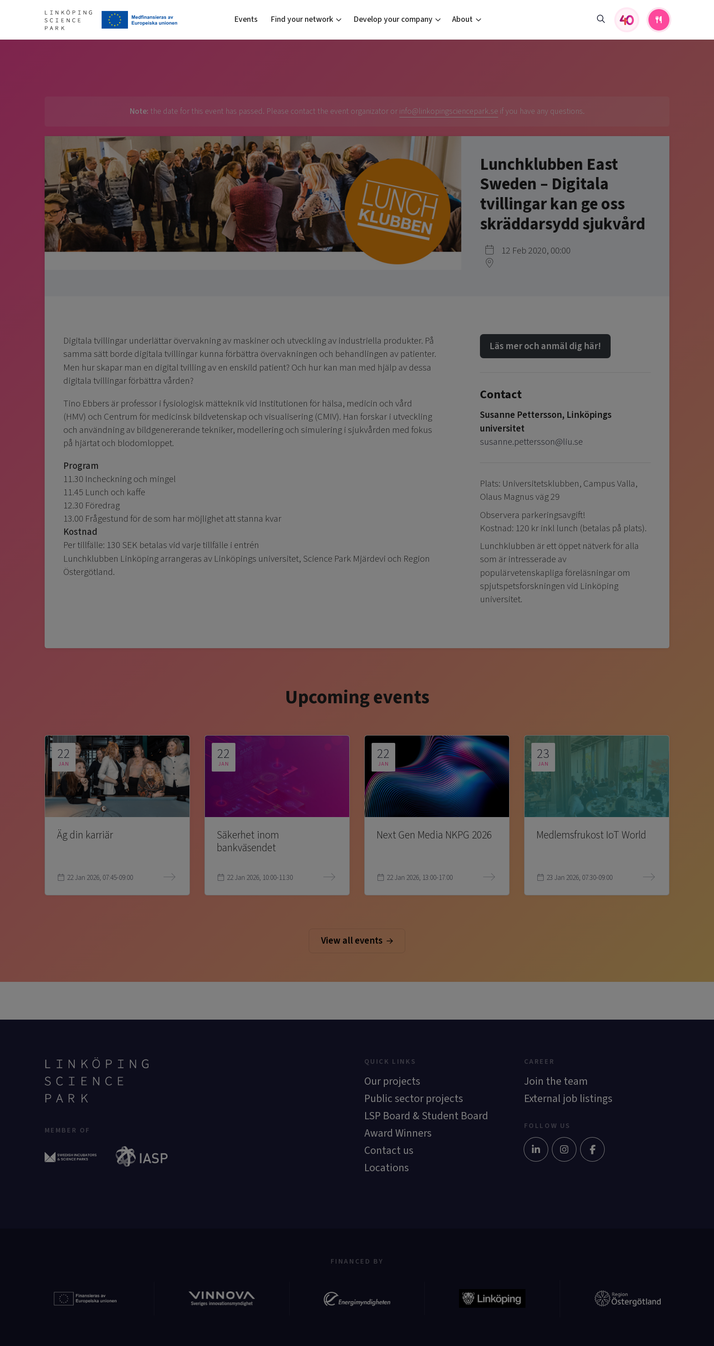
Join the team (556, 1081)
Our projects (392, 1081)
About (462, 19)
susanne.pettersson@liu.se (531, 441)
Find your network (301, 19)
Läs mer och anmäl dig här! (545, 346)
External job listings (568, 1098)
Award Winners (398, 1133)
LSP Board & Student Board (426, 1115)
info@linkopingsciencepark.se (448, 111)
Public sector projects (413, 1098)
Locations (386, 1167)
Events (246, 19)
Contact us (388, 1150)
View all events (357, 940)
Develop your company (393, 19)
